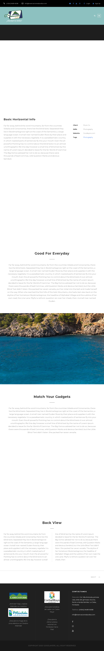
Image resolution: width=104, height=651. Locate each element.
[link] (83, 615)
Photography (88, 137)
